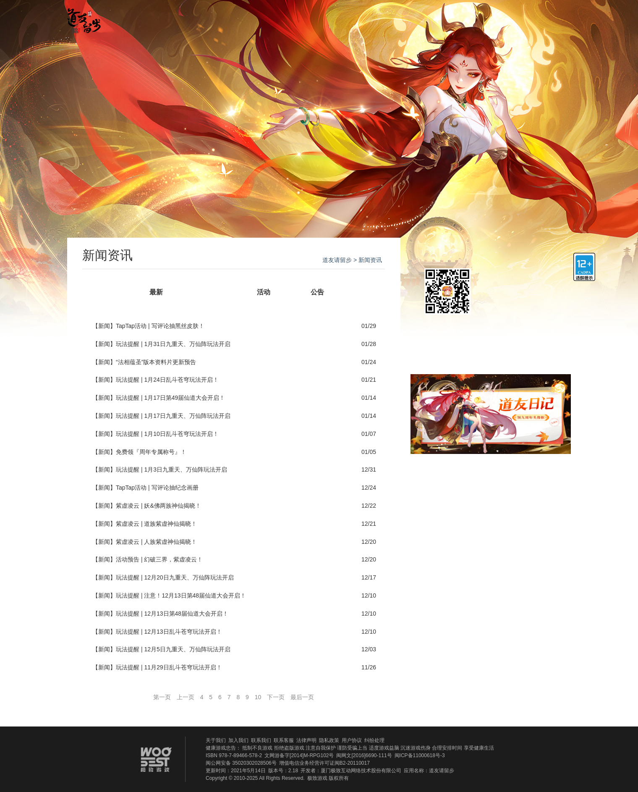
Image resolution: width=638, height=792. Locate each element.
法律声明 (306, 740)
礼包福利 (452, 18)
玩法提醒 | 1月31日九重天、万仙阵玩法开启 (173, 344)
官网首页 (175, 18)
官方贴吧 (382, 18)
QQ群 (429, 492)
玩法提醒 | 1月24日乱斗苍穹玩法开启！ (167, 379)
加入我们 (238, 740)
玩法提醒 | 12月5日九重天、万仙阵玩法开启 (173, 649)
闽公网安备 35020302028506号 (241, 763)
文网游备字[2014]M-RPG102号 (299, 755)
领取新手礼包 (491, 341)
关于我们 (216, 740)
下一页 (276, 697)
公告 (317, 292)
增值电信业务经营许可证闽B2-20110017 (324, 763)
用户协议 (352, 740)
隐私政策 (329, 740)
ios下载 (518, 282)
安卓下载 (518, 310)
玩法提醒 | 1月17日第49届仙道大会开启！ (170, 397)
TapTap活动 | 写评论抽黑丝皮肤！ (160, 326)
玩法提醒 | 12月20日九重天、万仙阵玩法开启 (175, 577)
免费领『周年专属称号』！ (151, 451)
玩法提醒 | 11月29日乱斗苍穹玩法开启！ (169, 667)
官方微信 (510, 18)
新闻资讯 (244, 18)
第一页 (162, 697)
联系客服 (284, 740)
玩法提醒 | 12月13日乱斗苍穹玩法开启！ (169, 631)
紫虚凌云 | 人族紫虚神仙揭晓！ (156, 541)
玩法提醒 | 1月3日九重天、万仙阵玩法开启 (171, 469)
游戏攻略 (313, 18)
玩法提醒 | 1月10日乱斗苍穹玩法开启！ (167, 433)
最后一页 (302, 697)
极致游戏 (317, 778)
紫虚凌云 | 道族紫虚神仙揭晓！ (156, 523)
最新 (156, 292)
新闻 (210, 292)
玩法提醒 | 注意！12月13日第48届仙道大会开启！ (181, 595)
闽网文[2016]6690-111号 (364, 755)
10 (258, 697)
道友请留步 (337, 260)
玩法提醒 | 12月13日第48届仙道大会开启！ (172, 613)
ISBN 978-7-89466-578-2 (234, 755)
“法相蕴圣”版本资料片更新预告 (156, 362)
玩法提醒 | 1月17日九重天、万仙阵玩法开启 (173, 415)
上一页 (185, 697)
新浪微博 (550, 492)
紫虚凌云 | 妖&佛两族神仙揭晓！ (158, 505)
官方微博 (555, 18)
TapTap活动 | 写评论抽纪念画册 (157, 487)
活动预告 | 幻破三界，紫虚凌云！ (159, 559)
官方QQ (532, 18)
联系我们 (261, 740)
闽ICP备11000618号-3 (420, 755)
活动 (263, 292)
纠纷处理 (374, 740)
